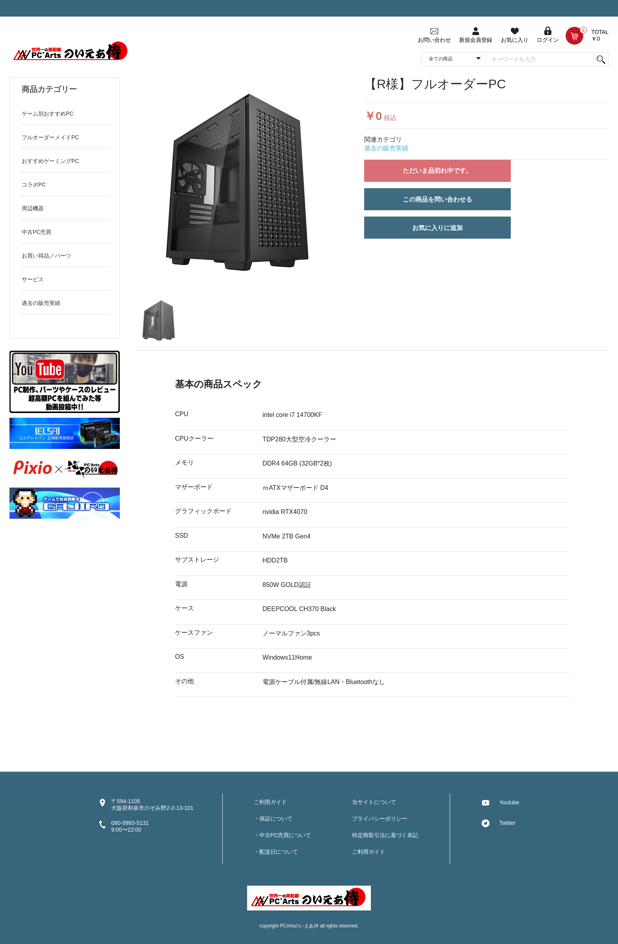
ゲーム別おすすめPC (47, 113)
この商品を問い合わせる (437, 199)
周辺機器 (33, 208)
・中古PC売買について (282, 835)
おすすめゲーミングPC (50, 161)
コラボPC (34, 184)
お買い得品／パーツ (46, 255)
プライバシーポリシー (379, 818)
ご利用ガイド (270, 802)
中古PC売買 (36, 232)
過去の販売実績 (41, 303)
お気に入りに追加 (437, 227)
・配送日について (276, 852)
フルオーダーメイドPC (50, 137)
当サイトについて (374, 802)
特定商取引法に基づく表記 (385, 835)
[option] (240, 181)
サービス (33, 279)
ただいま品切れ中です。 (437, 170)
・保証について (273, 818)
